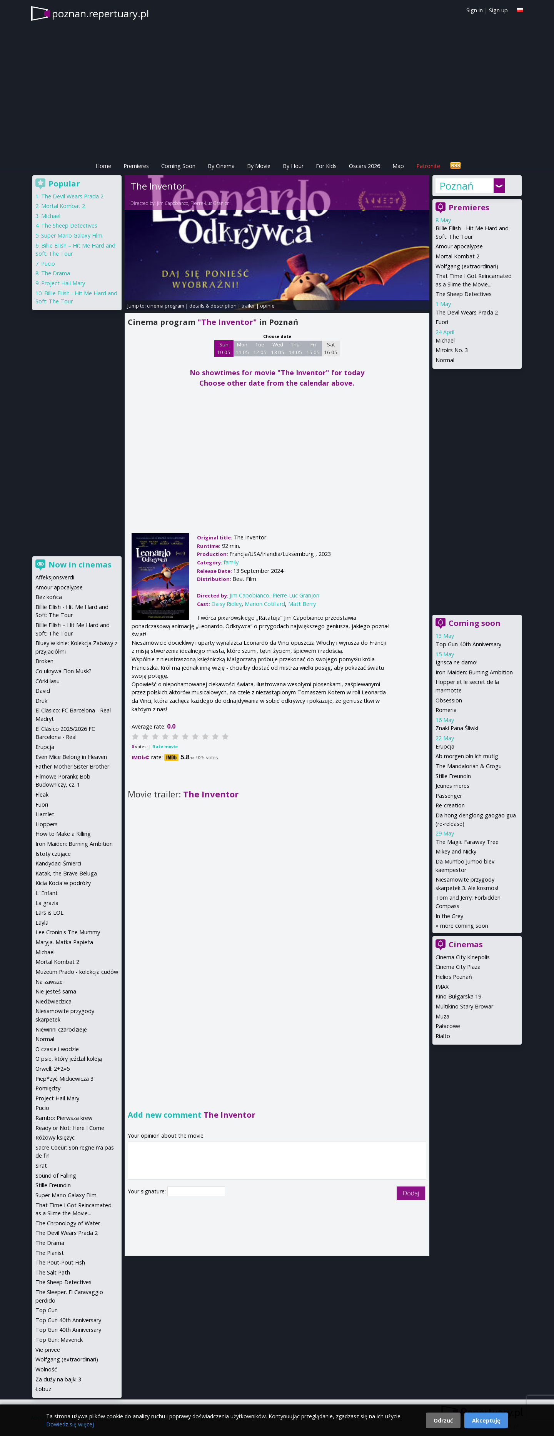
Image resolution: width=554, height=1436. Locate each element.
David (42, 690)
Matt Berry (302, 603)
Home (103, 166)
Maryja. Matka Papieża (64, 942)
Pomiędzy (47, 1088)
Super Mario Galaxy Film (71, 235)
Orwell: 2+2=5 (52, 1068)
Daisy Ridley (226, 603)
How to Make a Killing (63, 833)
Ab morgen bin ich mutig (467, 756)
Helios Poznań (454, 976)
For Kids (326, 166)
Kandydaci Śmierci (58, 863)
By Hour (293, 166)
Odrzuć (443, 1420)
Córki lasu (47, 681)
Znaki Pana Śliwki (457, 728)
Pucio (48, 263)
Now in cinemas (80, 564)
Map (398, 166)
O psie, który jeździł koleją (68, 1058)
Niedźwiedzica (53, 1001)
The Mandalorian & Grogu (469, 766)
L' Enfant (46, 893)
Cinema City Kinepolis (463, 957)
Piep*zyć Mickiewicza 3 (64, 1078)
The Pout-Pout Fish (60, 1262)
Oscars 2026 (364, 166)
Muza (442, 1016)
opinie (267, 305)
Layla (41, 922)
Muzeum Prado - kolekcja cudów (76, 971)
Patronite (428, 166)
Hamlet (44, 814)
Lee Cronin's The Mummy (67, 932)
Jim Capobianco (172, 203)
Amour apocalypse (459, 246)
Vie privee (47, 1349)
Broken (44, 661)
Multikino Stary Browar (464, 1006)
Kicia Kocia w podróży (63, 883)
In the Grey (449, 916)
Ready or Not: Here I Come (69, 1127)
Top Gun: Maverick (59, 1339)
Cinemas (466, 944)
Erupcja (445, 746)
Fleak (41, 794)
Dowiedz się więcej (70, 1424)
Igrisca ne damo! (456, 662)
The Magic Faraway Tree (467, 841)
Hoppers (46, 824)
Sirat (41, 1165)
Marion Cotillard (265, 603)
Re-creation (450, 805)
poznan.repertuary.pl (100, 13)
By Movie (258, 166)
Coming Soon (178, 166)
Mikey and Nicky (456, 851)
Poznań (456, 186)
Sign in (474, 10)
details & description (213, 305)
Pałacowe (448, 1026)
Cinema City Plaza (458, 966)
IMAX (442, 986)
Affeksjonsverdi (54, 577)
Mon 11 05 (242, 348)
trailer (248, 305)
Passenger (449, 795)
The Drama (55, 273)
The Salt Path (52, 1272)
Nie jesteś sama (55, 991)
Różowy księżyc (55, 1137)
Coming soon (475, 623)
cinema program (165, 305)
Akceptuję (486, 1420)
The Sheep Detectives (464, 294)
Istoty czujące (53, 853)
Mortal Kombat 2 (457, 256)
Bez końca (48, 597)
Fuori (442, 322)
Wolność (46, 1369)
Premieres (136, 166)
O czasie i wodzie (57, 1049)
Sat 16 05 (330, 348)
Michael (445, 340)
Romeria (446, 710)
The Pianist (49, 1252)
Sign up (498, 10)
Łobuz (43, 1389)
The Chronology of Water (67, 1223)
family (231, 562)
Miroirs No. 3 (452, 350)
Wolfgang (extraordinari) (467, 266)
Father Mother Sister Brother (72, 766)
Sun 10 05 (223, 348)
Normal (445, 360)
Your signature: (147, 1191)
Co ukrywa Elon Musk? (63, 671)
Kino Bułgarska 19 (458, 996)
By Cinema (221, 166)
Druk (41, 700)
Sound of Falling (55, 1175)
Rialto (443, 1036)
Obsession (449, 700)
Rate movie (165, 746)
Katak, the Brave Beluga (66, 873)
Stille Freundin (453, 776)
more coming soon (464, 925)
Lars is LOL (49, 912)
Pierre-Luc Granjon (210, 203)
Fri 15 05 (313, 348)
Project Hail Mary (63, 283)
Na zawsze (49, 981)
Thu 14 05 (295, 348)
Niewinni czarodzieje (61, 1029)
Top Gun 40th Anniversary (468, 644)
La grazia (46, 903)
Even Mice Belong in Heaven (71, 756)
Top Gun (46, 1310)
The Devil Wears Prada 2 (467, 312)
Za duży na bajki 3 (58, 1379)
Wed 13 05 (277, 348)
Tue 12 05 (260, 348)
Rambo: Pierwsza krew (63, 1118)
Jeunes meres (452, 785)
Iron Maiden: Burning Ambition (474, 672)
